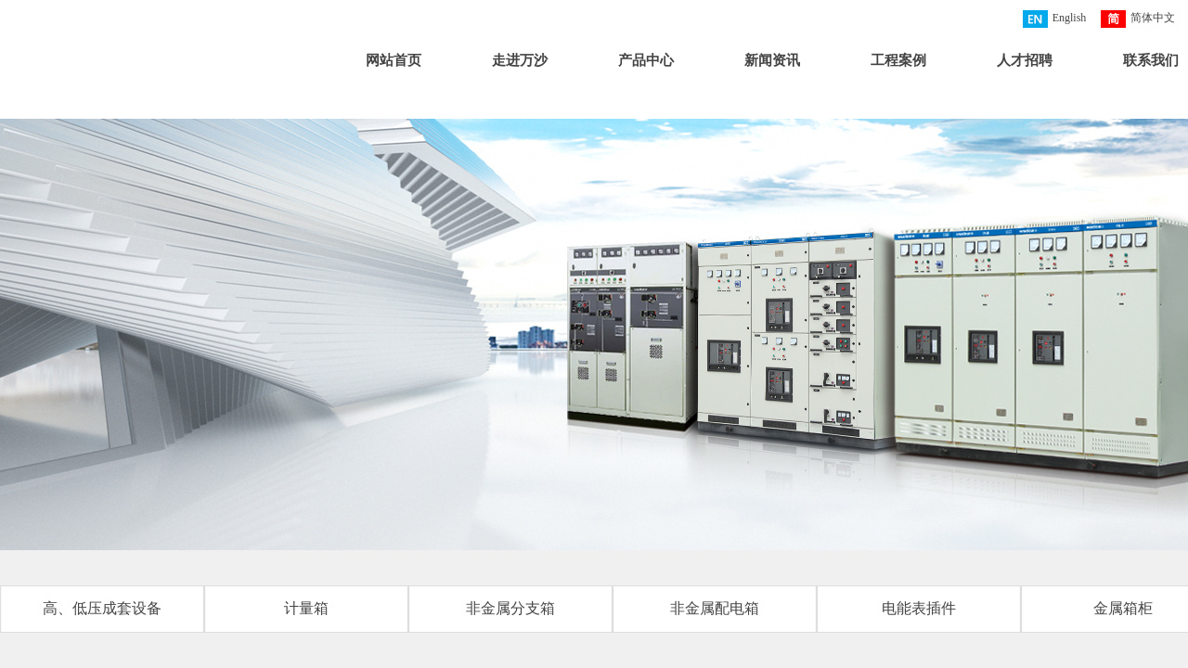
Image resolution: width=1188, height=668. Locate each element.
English (1055, 19)
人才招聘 (1024, 60)
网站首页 (393, 60)
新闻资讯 (772, 60)
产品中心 (646, 60)
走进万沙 (520, 60)
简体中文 (1138, 19)
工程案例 (898, 60)
